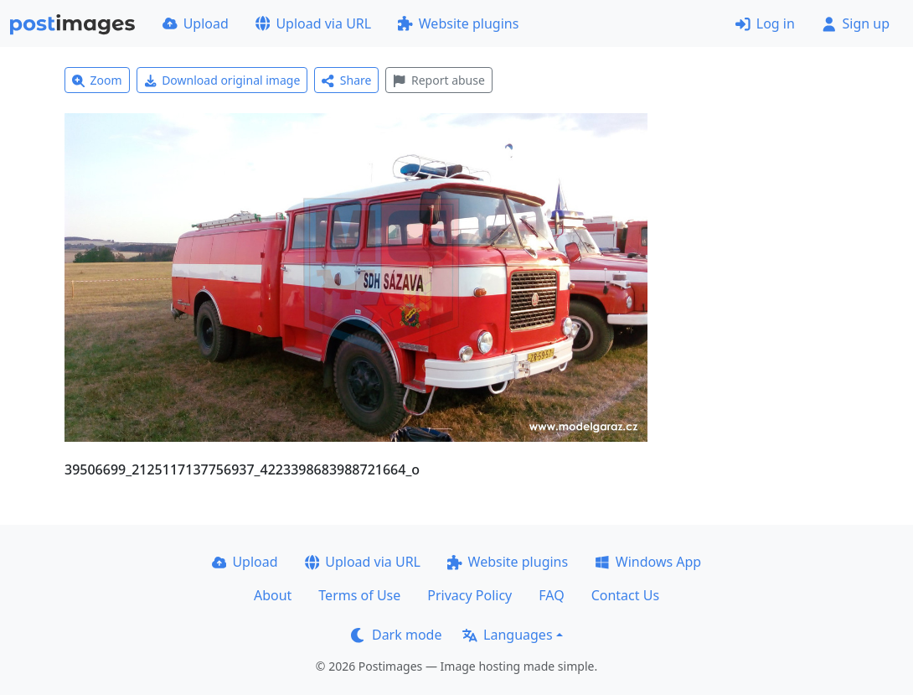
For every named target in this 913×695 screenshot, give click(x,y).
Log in (765, 23)
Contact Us (625, 595)
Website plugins (458, 23)
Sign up (856, 23)
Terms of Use (359, 595)
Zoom (97, 80)
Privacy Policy (469, 595)
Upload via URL (313, 23)
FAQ (551, 595)
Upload (195, 23)
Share (346, 80)
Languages (507, 634)
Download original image (222, 80)
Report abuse (438, 80)
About (272, 595)
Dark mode (396, 634)
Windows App (648, 561)
